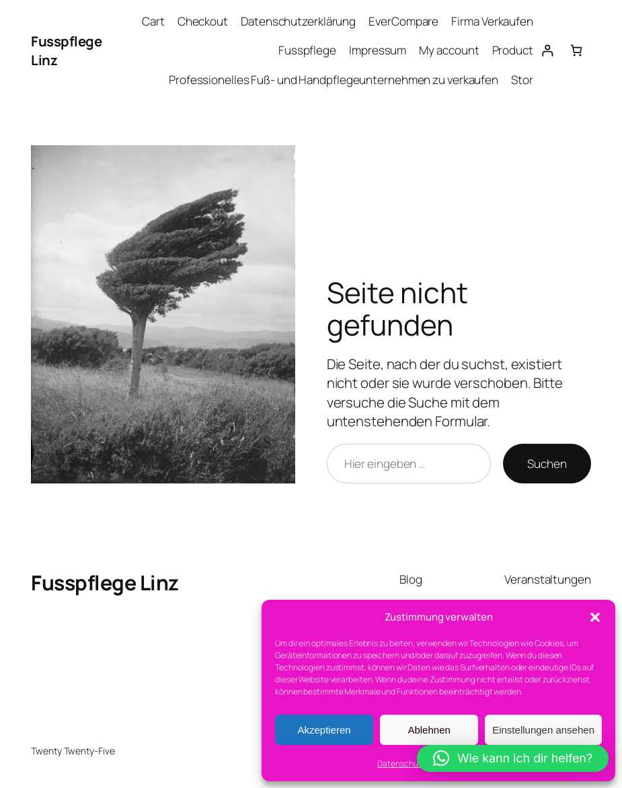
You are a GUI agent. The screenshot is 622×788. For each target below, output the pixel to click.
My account (449, 50)
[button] (595, 617)
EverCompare (403, 21)
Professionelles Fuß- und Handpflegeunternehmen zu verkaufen (333, 79)
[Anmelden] (547, 50)
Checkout (203, 21)
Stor (522, 79)
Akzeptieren (323, 730)
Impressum (377, 50)
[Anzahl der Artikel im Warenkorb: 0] (576, 50)
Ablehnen (428, 730)
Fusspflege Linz (105, 582)
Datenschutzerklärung (298, 21)
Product (512, 50)
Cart (153, 21)
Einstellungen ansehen (543, 730)
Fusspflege (307, 50)
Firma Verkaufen (492, 21)
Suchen (546, 463)
